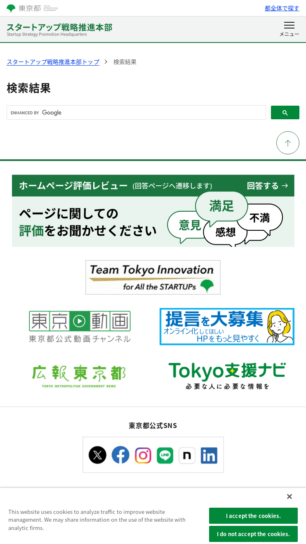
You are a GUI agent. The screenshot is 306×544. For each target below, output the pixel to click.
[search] (135, 113)
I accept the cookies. (253, 516)
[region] (153, 516)
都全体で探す (282, 8)
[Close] (289, 496)
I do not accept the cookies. (253, 534)
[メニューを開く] (289, 30)
